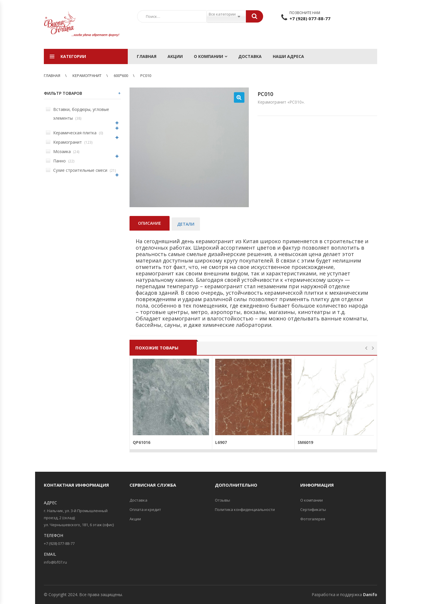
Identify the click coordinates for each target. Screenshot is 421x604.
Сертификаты (313, 509)
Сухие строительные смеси (81, 170)
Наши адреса (288, 56)
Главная (146, 56)
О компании (208, 56)
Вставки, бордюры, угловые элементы (77, 114)
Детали (185, 224)
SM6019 (305, 442)
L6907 (221, 442)
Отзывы (222, 500)
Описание (149, 223)
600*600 (121, 75)
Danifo (370, 594)
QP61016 (141, 442)
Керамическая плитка (74, 132)
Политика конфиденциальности (245, 509)
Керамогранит (87, 75)
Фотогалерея (312, 518)
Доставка (250, 56)
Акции (175, 56)
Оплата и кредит (145, 509)
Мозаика (62, 151)
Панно (60, 161)
